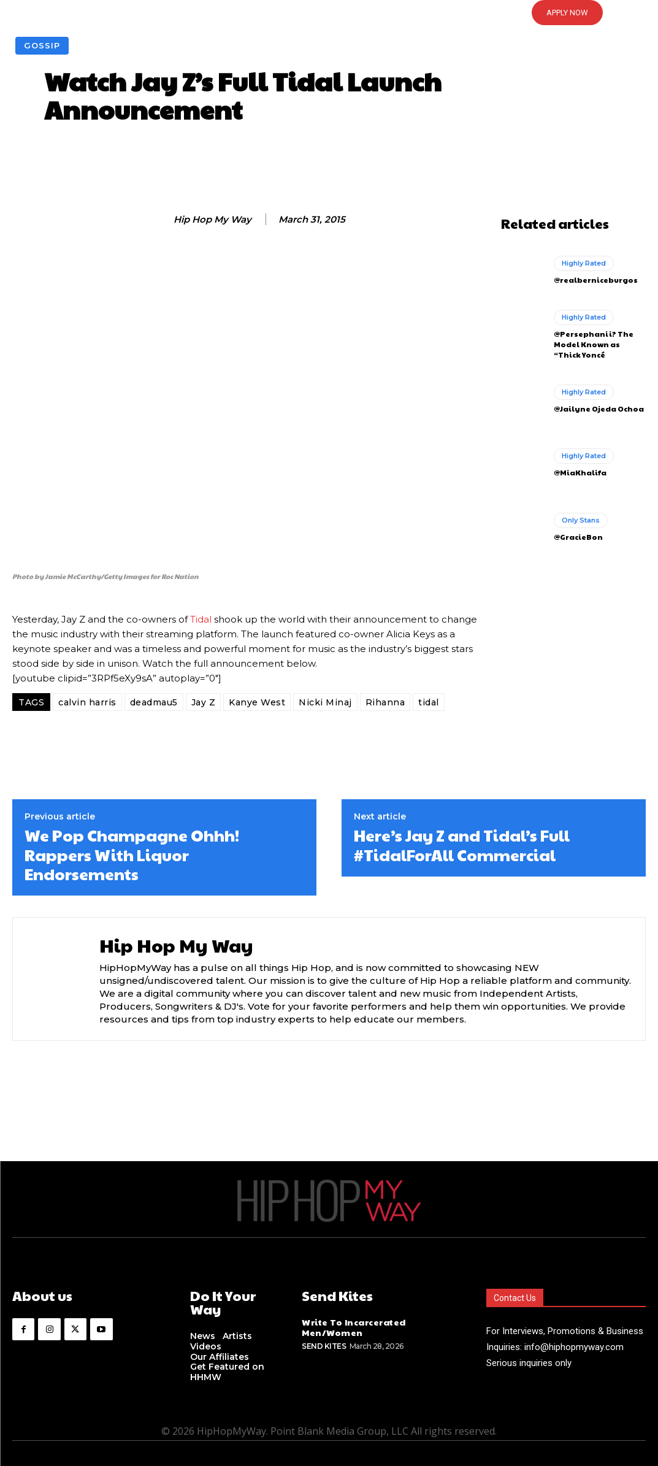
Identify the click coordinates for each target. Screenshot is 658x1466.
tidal (428, 702)
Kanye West (257, 702)
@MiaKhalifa (580, 472)
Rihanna (385, 702)
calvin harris (87, 702)
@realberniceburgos (596, 280)
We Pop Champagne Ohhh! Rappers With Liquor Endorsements (132, 854)
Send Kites (324, 1346)
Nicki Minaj (325, 702)
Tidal (201, 619)
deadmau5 (154, 702)
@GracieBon (578, 537)
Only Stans (581, 520)
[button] (329, 13)
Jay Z (203, 702)
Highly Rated (584, 263)
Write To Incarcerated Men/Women (354, 1327)
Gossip (42, 46)
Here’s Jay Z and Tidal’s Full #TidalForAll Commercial (462, 845)
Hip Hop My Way (212, 219)
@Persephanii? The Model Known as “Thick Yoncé (593, 344)
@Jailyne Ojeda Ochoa (599, 408)
